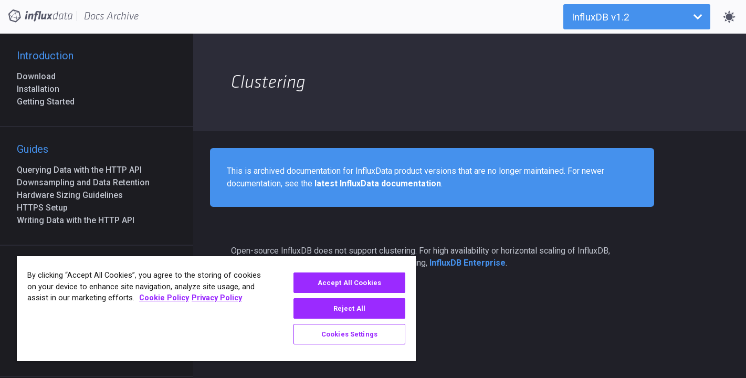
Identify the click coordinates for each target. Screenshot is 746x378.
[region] (216, 308)
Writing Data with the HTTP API (79, 220)
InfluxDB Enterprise (467, 263)
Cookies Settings (349, 334)
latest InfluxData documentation (377, 183)
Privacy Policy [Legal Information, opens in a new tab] (217, 297)
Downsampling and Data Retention (87, 182)
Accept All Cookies (349, 283)
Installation (42, 89)
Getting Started (50, 102)
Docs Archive (111, 16)
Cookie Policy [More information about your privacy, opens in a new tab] (164, 297)
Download (40, 76)
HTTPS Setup (46, 208)
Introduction (45, 55)
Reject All (349, 308)
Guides (32, 149)
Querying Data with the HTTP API (83, 170)
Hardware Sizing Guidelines (74, 195)
